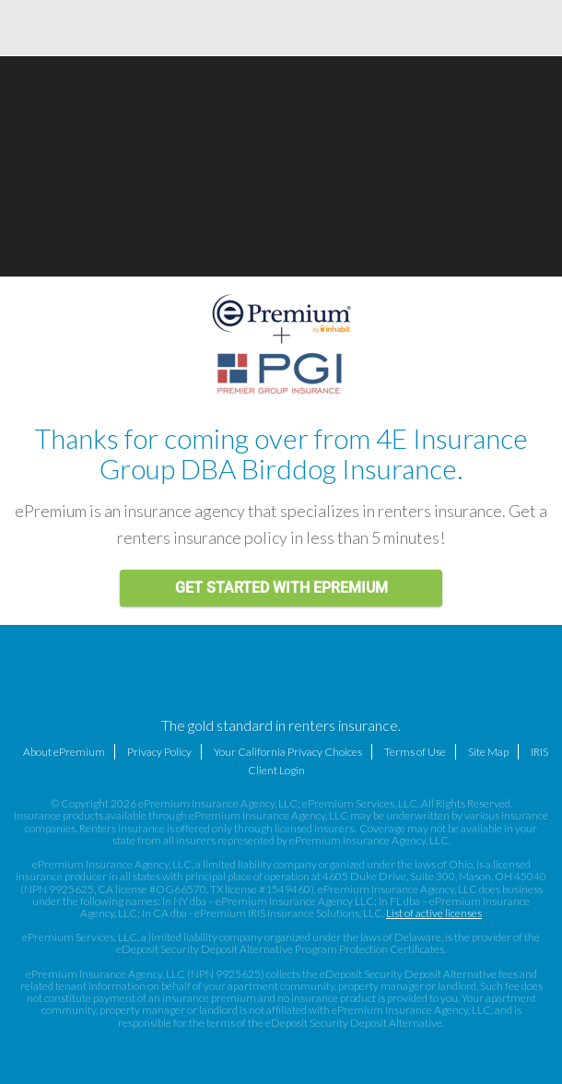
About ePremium (64, 752)
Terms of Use (415, 752)
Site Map (488, 752)
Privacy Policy (159, 752)
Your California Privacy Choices (288, 752)
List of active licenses (434, 913)
